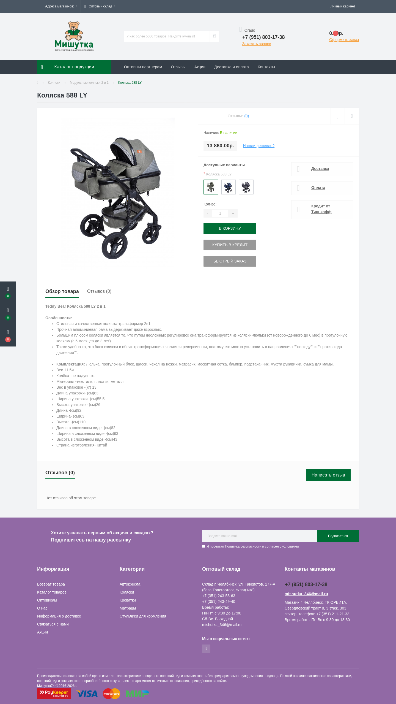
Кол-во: (210, 204)
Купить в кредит (229, 244)
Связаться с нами (53, 624)
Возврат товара (51, 584)
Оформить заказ (344, 39)
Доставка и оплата (231, 67)
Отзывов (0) (99, 291)
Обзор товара (62, 291)
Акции (200, 67)
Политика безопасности (243, 546)
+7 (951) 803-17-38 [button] (306, 584)
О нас (42, 608)
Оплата (318, 187)
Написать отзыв (328, 475)
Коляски (54, 83)
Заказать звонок (256, 44)
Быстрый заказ (229, 261)
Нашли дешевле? (258, 145)
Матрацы (128, 608)
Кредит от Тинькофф (321, 209)
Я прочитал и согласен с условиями (253, 546)
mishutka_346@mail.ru (306, 594)
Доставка (320, 168)
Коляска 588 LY (218, 174)
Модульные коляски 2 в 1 (89, 83)
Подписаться (338, 536)
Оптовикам (47, 600)
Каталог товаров (52, 592)
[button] (59, 6)
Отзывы (178, 67)
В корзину (230, 228)
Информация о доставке (59, 616)
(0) (246, 116)
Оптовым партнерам (143, 67)
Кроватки (128, 600)
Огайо (247, 30)
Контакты (266, 67)
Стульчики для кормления (143, 616)
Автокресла (130, 584)
